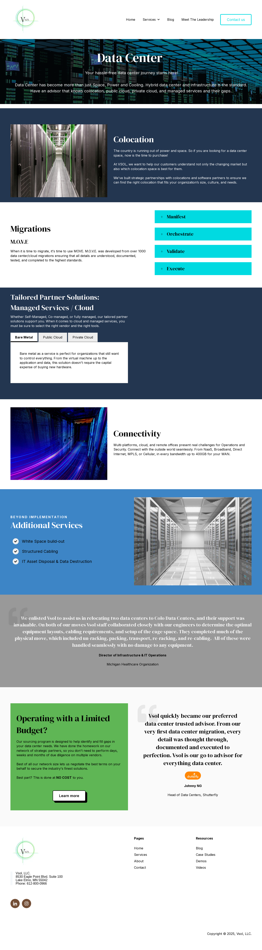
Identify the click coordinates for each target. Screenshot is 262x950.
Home (130, 20)
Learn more (69, 796)
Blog (170, 20)
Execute (176, 268)
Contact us (236, 20)
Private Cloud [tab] (83, 337)
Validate (176, 251)
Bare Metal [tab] (24, 337)
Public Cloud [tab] (52, 337)
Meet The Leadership (197, 20)
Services (149, 20)
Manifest (176, 216)
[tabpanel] (69, 362)
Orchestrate (180, 234)
